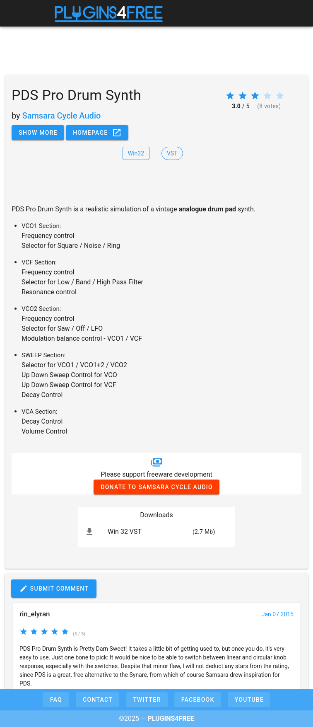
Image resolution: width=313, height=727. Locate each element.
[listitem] (156, 531)
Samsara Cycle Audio (61, 116)
